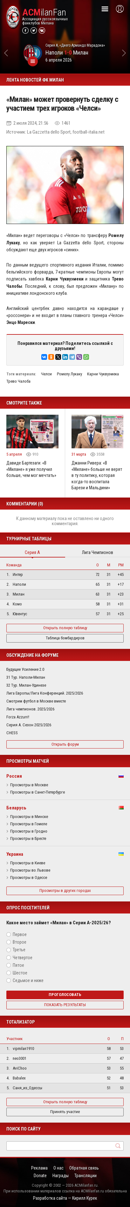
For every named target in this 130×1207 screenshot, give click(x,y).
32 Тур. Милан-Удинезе (26, 685)
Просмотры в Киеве (27, 863)
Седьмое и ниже (28, 980)
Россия (14, 776)
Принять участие (65, 1111)
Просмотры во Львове (30, 870)
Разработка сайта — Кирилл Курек (65, 1198)
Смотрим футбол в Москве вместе (36, 701)
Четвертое (22, 957)
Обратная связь (84, 1168)
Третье (19, 949)
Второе (19, 942)
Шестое (20, 972)
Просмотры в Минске (29, 817)
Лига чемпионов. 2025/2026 (30, 709)
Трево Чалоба (18, 381)
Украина (14, 854)
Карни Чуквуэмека (103, 374)
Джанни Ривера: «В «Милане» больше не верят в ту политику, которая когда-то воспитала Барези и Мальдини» (97, 475)
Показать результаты (65, 1004)
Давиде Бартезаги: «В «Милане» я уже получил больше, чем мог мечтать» (31, 469)
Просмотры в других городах (65, 890)
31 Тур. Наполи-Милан (25, 677)
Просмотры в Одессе (28, 877)
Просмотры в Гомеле (28, 824)
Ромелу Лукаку (69, 374)
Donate (40, 1175)
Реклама (39, 1168)
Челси (46, 374)
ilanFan (44, 12)
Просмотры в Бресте (28, 838)
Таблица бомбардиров (65, 638)
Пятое (18, 965)
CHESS (12, 732)
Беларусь (16, 808)
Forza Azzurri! (17, 717)
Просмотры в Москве (29, 785)
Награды (60, 1175)
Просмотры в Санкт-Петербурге (37, 792)
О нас (58, 1168)
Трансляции (85, 1175)
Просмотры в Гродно (28, 831)
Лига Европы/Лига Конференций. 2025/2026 (44, 693)
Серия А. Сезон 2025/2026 (28, 724)
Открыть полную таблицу (65, 627)
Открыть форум (65, 744)
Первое (20, 934)
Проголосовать (65, 994)
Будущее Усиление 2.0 (25, 669)
